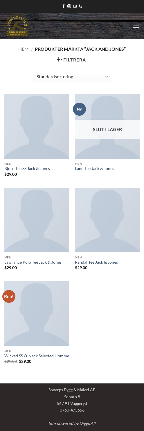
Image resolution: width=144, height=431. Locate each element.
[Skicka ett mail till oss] (75, 6)
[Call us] (80, 6)
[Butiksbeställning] (72, 76)
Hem (23, 49)
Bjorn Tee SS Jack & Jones (27, 168)
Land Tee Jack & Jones (94, 168)
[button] (136, 26)
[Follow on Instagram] (69, 6)
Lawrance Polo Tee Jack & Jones (33, 262)
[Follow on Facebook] (63, 6)
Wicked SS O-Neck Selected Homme (36, 356)
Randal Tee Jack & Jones (96, 262)
